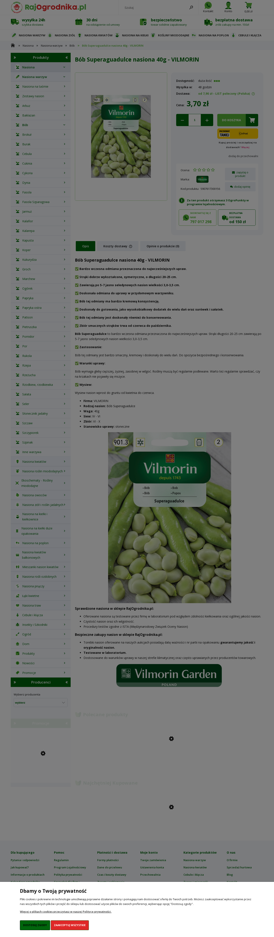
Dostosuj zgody (35, 925)
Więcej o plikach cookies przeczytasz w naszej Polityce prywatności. (66, 911)
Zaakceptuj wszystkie (70, 925)
